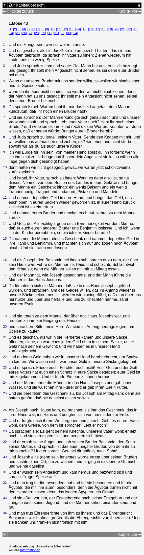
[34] (75, 33)
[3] (19, 29)
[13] (72, 29)
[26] (24, 33)
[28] (37, 33)
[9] (47, 29)
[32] (62, 33)
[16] (91, 29)
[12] (65, 29)
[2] (15, 29)
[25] (17, 33)
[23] (135, 29)
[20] (116, 29)
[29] (43, 33)
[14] (78, 29)
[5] (28, 29)
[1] (10, 29)
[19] (110, 29)
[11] (59, 29)
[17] (97, 29)
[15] (84, 29)
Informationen (30, 550)
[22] (129, 29)
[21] (123, 29)
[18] (103, 29)
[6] (33, 29)
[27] (30, 33)
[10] (52, 29)
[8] (42, 29)
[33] (69, 33)
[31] (56, 33)
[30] (50, 33)
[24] (11, 33)
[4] (24, 29)
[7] (38, 29)
